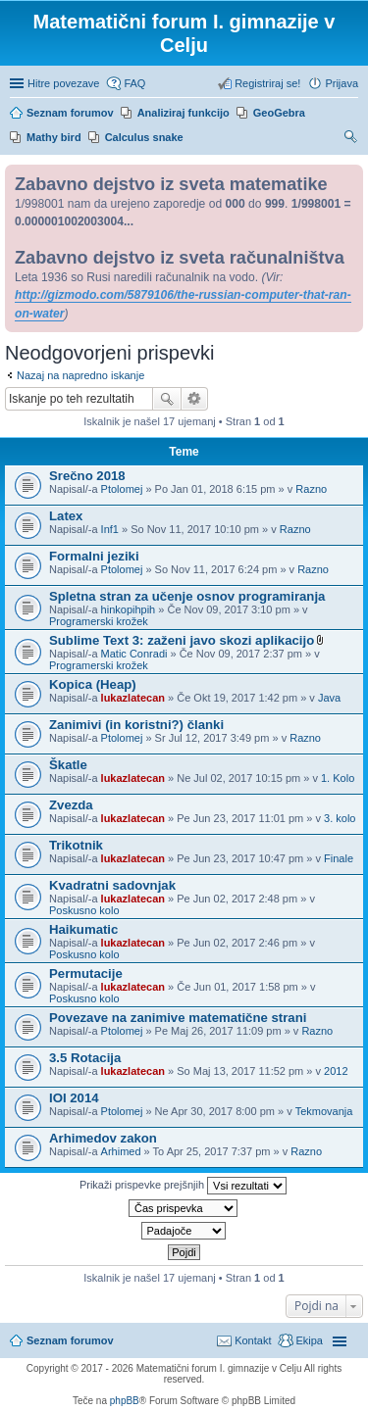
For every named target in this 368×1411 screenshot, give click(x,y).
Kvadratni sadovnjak (112, 885)
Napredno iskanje (195, 399)
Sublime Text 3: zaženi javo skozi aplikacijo (181, 640)
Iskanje (167, 399)
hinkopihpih (128, 609)
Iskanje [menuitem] (350, 139)
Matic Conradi (134, 653)
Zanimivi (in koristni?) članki (136, 724)
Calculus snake (144, 137)
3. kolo (339, 818)
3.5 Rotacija (85, 1057)
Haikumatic (83, 929)
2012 (335, 1071)
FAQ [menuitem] (134, 83)
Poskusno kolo (84, 910)
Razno (311, 489)
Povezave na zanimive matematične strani (177, 1017)
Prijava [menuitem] (341, 83)
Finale (338, 858)
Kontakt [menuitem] (253, 1340)
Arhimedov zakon (103, 1138)
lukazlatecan (133, 698)
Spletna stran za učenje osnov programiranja (187, 596)
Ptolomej (122, 489)
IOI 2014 (74, 1098)
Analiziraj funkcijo (183, 113)
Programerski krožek (98, 621)
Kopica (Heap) (92, 684)
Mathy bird (53, 137)
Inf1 (110, 529)
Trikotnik (76, 845)
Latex (65, 516)
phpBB (124, 1400)
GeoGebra (279, 113)
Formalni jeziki (94, 556)
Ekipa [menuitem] (309, 1340)
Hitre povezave (63, 83)
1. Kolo (337, 778)
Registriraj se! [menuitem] (267, 83)
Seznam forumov (70, 1340)
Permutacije (86, 973)
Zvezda (71, 805)
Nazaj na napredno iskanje (80, 375)
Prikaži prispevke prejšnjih (183, 1185)
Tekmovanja (324, 1111)
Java (329, 698)
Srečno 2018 (87, 475)
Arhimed (121, 1151)
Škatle (68, 764)
